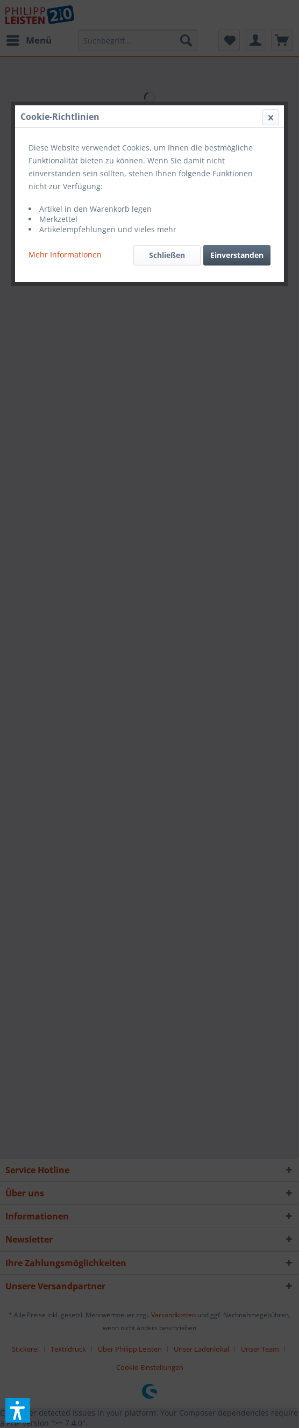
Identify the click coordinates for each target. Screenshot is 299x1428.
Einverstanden (237, 255)
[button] (17, 1410)
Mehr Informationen (65, 254)
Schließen (167, 255)
